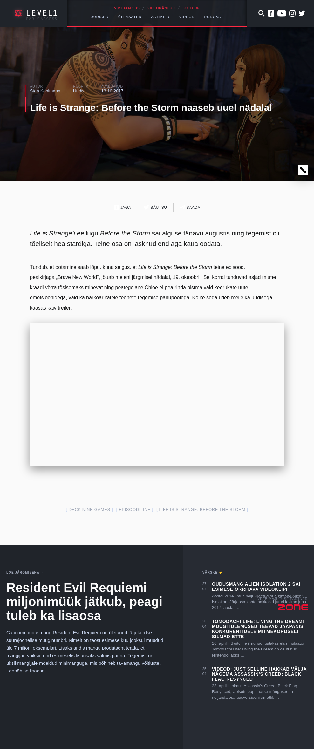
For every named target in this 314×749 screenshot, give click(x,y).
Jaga (122, 207)
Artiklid (160, 17)
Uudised (100, 17)
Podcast (213, 17)
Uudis (79, 90)
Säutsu (155, 207)
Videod (187, 17)
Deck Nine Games (89, 509)
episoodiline (135, 509)
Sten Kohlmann (45, 90)
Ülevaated (130, 17)
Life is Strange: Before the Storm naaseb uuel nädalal (151, 107)
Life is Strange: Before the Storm (202, 509)
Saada (190, 207)
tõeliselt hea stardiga (60, 243)
